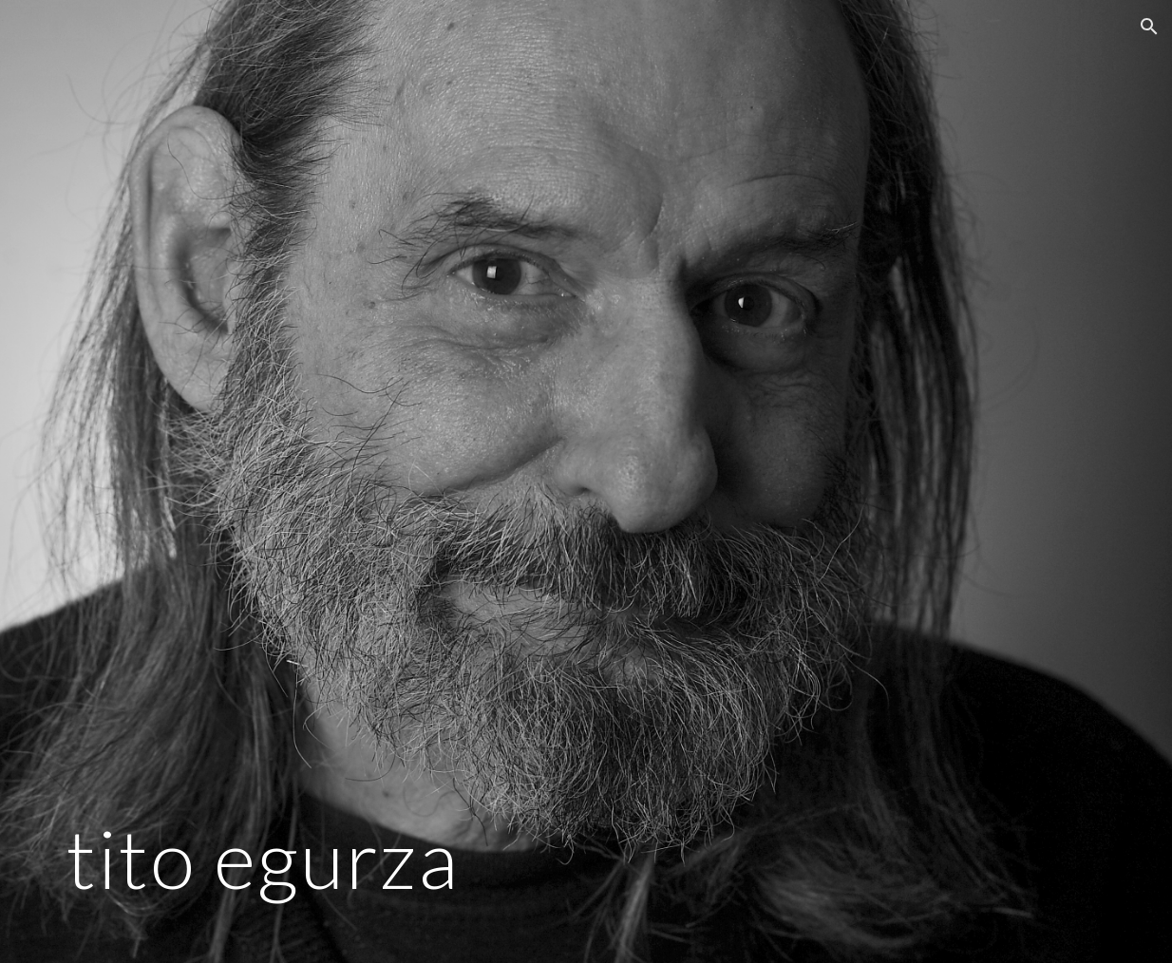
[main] (405, 481)
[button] (1149, 26)
